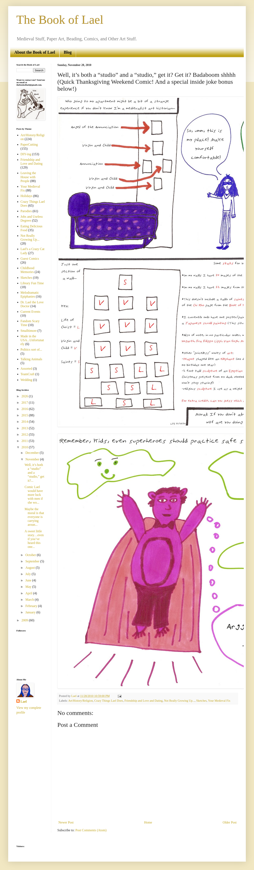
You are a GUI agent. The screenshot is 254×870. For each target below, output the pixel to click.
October (31, 555)
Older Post (230, 822)
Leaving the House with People (28, 176)
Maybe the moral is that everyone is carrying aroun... (34, 517)
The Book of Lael (59, 19)
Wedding (26, 380)
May (28, 586)
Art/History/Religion (80, 700)
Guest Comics (29, 258)
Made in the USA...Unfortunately (32, 340)
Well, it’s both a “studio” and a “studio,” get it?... (34, 472)
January (30, 612)
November (32, 459)
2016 (25, 409)
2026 (25, 396)
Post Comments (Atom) (91, 830)
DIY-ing (25, 154)
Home (148, 822)
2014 (25, 421)
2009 (25, 620)
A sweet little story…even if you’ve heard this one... (34, 539)
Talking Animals (31, 359)
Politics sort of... (31, 349)
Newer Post (66, 822)
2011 (25, 441)
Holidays (26, 196)
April (29, 593)
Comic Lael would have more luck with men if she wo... (34, 494)
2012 (25, 434)
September (32, 561)
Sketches (201, 700)
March (30, 599)
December (32, 452)
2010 (25, 447)
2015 (25, 415)
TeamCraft (27, 374)
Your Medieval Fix (219, 700)
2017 (25, 402)
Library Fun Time (32, 283)
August (30, 567)
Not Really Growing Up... (179, 700)
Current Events (30, 311)
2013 (25, 428)
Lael (23, 701)
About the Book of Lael (34, 52)
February (31, 606)
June (28, 580)
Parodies (26, 211)
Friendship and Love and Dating (144, 700)
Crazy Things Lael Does (108, 700)
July (28, 574)
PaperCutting (29, 144)
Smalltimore (28, 330)
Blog (68, 52)
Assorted (26, 368)
